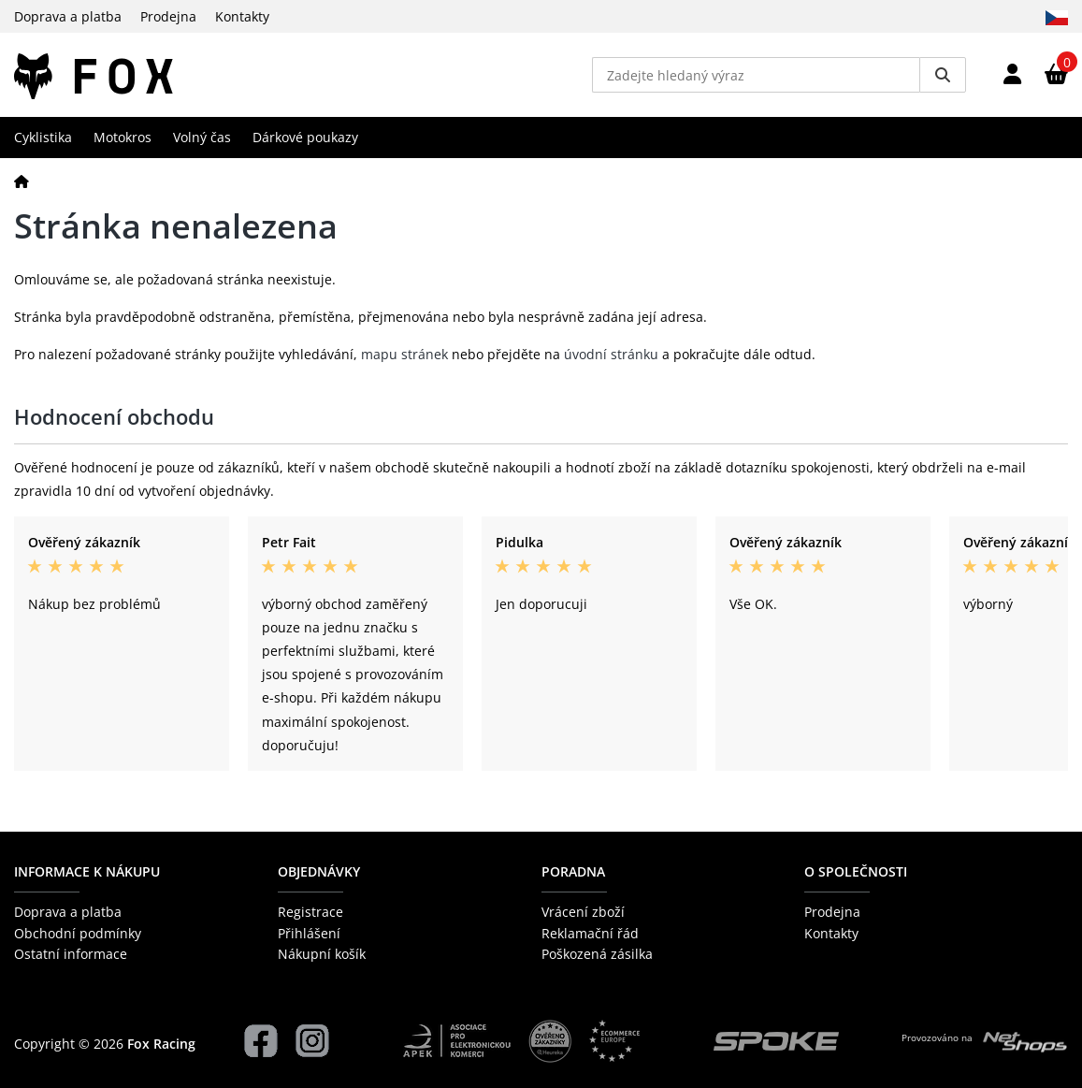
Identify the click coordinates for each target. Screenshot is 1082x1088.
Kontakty (242, 16)
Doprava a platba (68, 16)
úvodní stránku (611, 354)
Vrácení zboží (583, 912)
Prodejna (168, 16)
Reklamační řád (590, 933)
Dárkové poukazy (305, 137)
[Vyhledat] (942, 75)
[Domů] (21, 181)
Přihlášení (309, 933)
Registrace (310, 912)
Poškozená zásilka (597, 954)
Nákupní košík (322, 954)
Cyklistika (43, 137)
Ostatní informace (70, 954)
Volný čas (202, 137)
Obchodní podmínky (77, 933)
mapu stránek (404, 354)
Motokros (122, 137)
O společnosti (855, 871)
